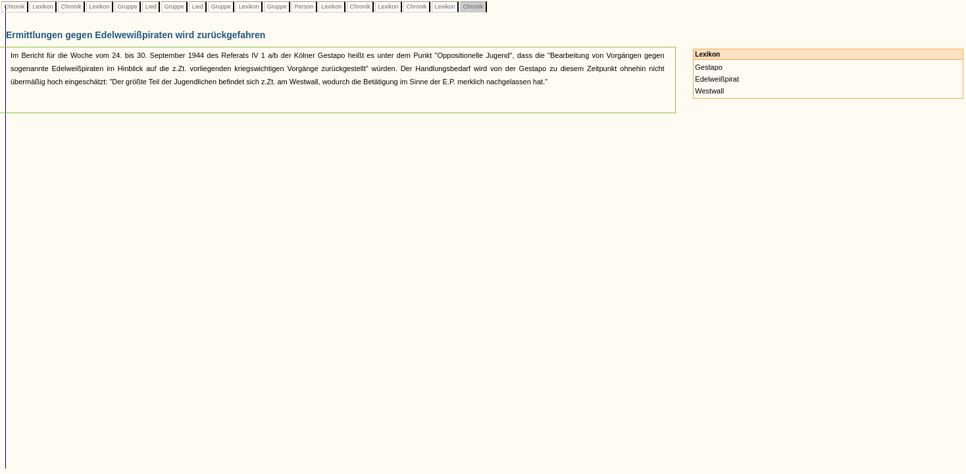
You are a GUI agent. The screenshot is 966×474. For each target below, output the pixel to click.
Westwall (709, 91)
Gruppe (127, 6)
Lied (150, 6)
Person (304, 6)
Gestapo (709, 67)
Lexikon (43, 6)
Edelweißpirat (717, 79)
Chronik (14, 6)
